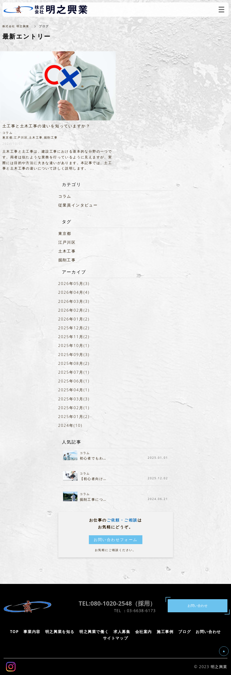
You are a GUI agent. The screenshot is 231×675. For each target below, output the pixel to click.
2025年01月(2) (74, 416)
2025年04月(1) (74, 389)
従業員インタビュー (78, 205)
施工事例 (165, 631)
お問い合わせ (208, 631)
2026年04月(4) (74, 292)
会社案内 (143, 631)
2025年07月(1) (74, 372)
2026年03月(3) (74, 301)
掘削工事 (67, 260)
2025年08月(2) (74, 363)
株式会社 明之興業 (16, 26)
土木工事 (67, 251)
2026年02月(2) (74, 310)
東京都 (64, 233)
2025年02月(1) (74, 407)
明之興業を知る (60, 631)
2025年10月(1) (74, 345)
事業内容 (31, 631)
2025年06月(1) (74, 381)
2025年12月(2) (74, 327)
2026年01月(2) (74, 319)
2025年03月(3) (74, 399)
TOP (14, 631)
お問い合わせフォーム (116, 539)
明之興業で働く (94, 631)
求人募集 (121, 631)
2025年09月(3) (74, 354)
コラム (64, 196)
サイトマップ (115, 638)
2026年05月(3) (74, 283)
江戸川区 (67, 242)
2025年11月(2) (74, 336)
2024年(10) (70, 425)
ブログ (184, 631)
